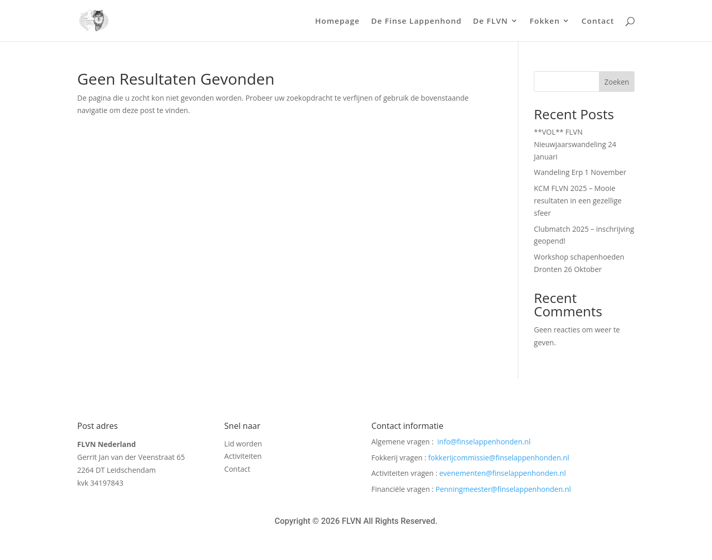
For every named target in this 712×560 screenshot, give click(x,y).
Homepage (337, 21)
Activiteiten (242, 457)
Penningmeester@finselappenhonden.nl (503, 489)
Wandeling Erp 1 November (580, 172)
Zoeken (617, 82)
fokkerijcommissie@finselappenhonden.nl (498, 457)
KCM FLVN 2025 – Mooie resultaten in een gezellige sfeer (578, 200)
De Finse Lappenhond (416, 21)
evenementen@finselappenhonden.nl (502, 473)
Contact (597, 21)
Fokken (545, 21)
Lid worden (243, 445)
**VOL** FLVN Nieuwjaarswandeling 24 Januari (575, 144)
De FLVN (490, 21)
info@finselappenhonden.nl (483, 441)
